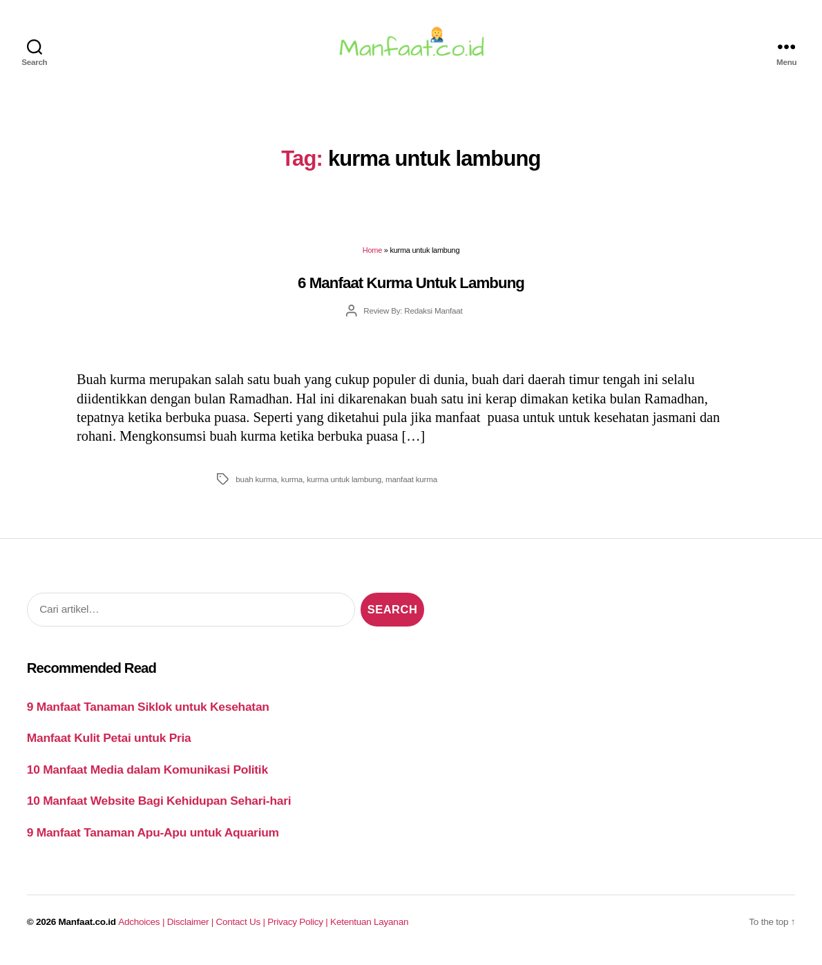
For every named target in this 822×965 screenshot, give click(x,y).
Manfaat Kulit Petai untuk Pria (109, 744)
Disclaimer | (191, 928)
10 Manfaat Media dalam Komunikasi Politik (147, 775)
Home (372, 256)
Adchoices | (142, 928)
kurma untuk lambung (344, 484)
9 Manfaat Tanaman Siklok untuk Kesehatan (148, 712)
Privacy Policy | (298, 928)
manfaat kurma (411, 484)
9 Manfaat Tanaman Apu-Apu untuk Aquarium (153, 838)
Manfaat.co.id (87, 928)
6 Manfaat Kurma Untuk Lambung (411, 288)
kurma (292, 484)
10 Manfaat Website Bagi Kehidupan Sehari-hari (159, 807)
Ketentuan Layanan (369, 928)
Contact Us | (242, 928)
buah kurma (256, 484)
